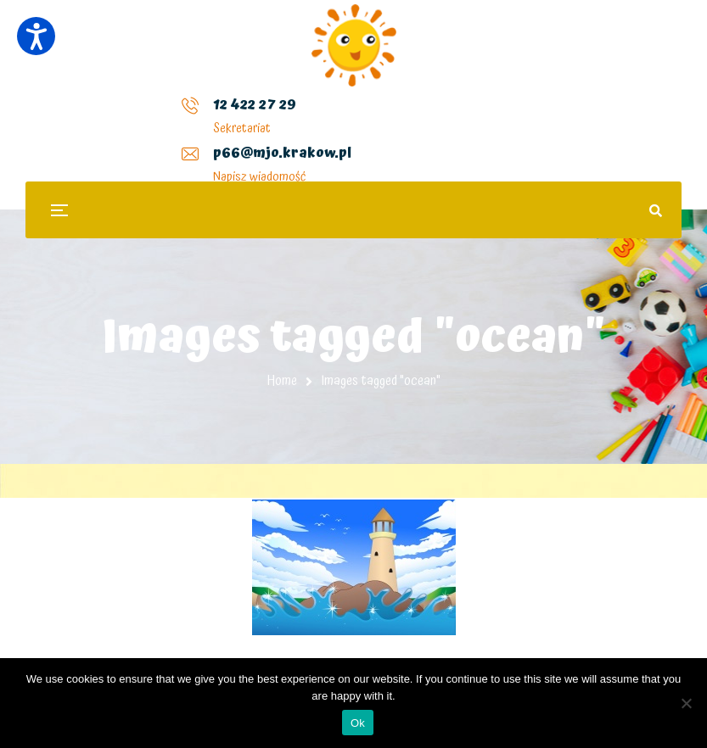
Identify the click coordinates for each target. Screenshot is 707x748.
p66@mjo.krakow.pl (268, 118)
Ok (358, 723)
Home (282, 381)
